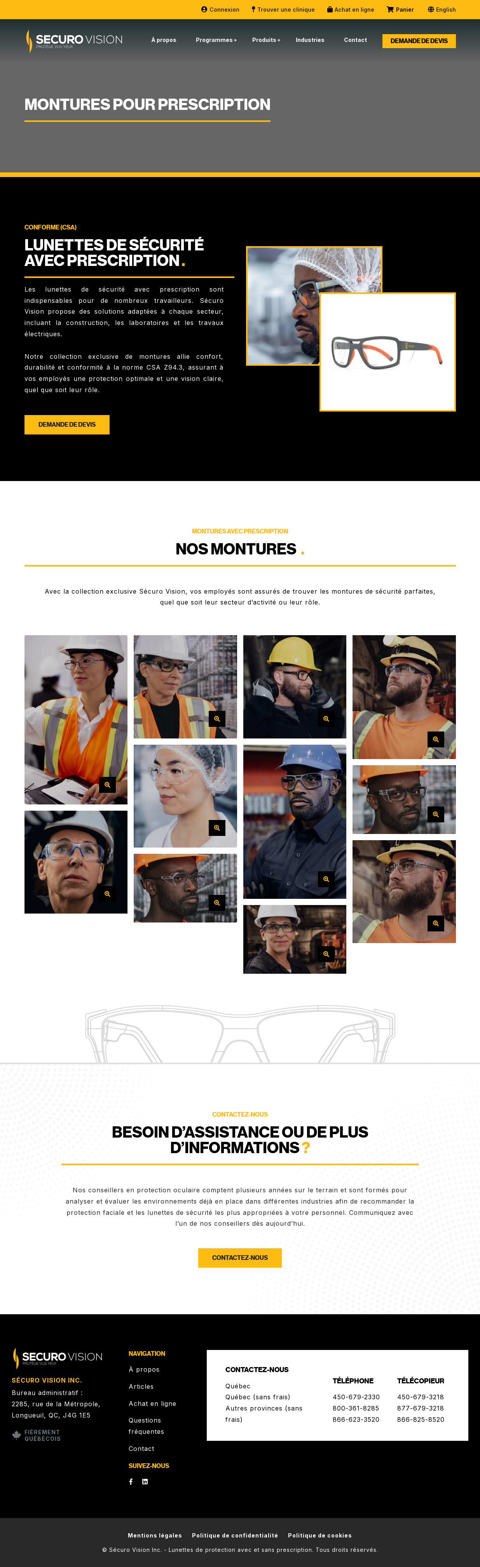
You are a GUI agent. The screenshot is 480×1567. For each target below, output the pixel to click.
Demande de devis (419, 41)
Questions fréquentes (146, 1425)
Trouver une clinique (283, 9)
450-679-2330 (356, 1397)
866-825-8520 (421, 1419)
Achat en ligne (350, 9)
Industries (310, 39)
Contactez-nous (240, 1258)
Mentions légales (155, 1535)
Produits (264, 39)
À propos (163, 39)
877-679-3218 (420, 1408)
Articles (141, 1386)
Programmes (214, 39)
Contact (355, 39)
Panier (400, 10)
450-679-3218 (420, 1397)
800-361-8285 (356, 1408)
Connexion (220, 9)
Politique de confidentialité (235, 1535)
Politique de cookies (320, 1535)
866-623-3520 (356, 1419)
